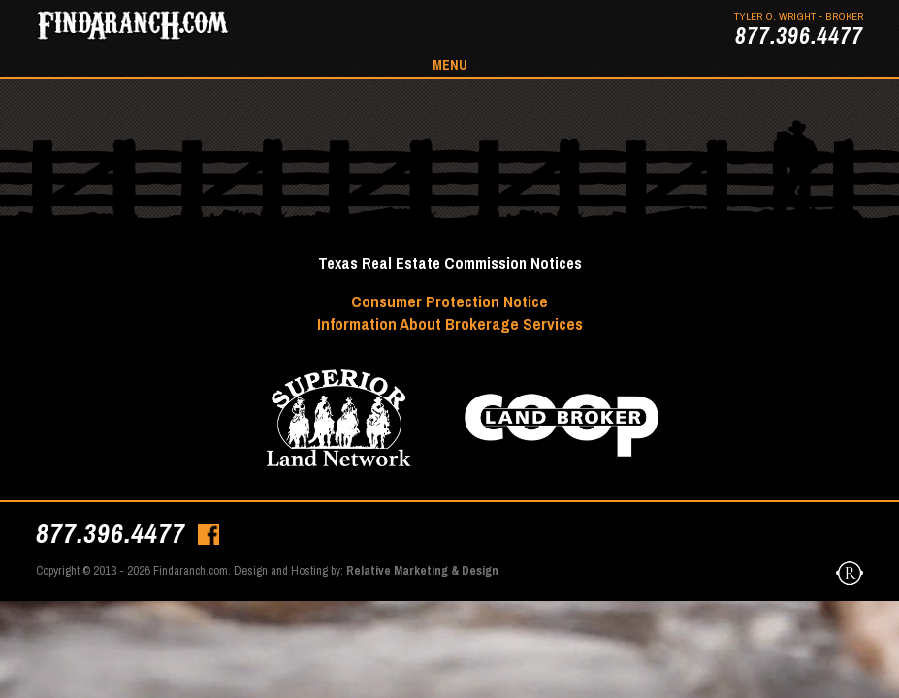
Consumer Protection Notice (449, 301)
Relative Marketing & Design (422, 570)
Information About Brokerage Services (450, 323)
